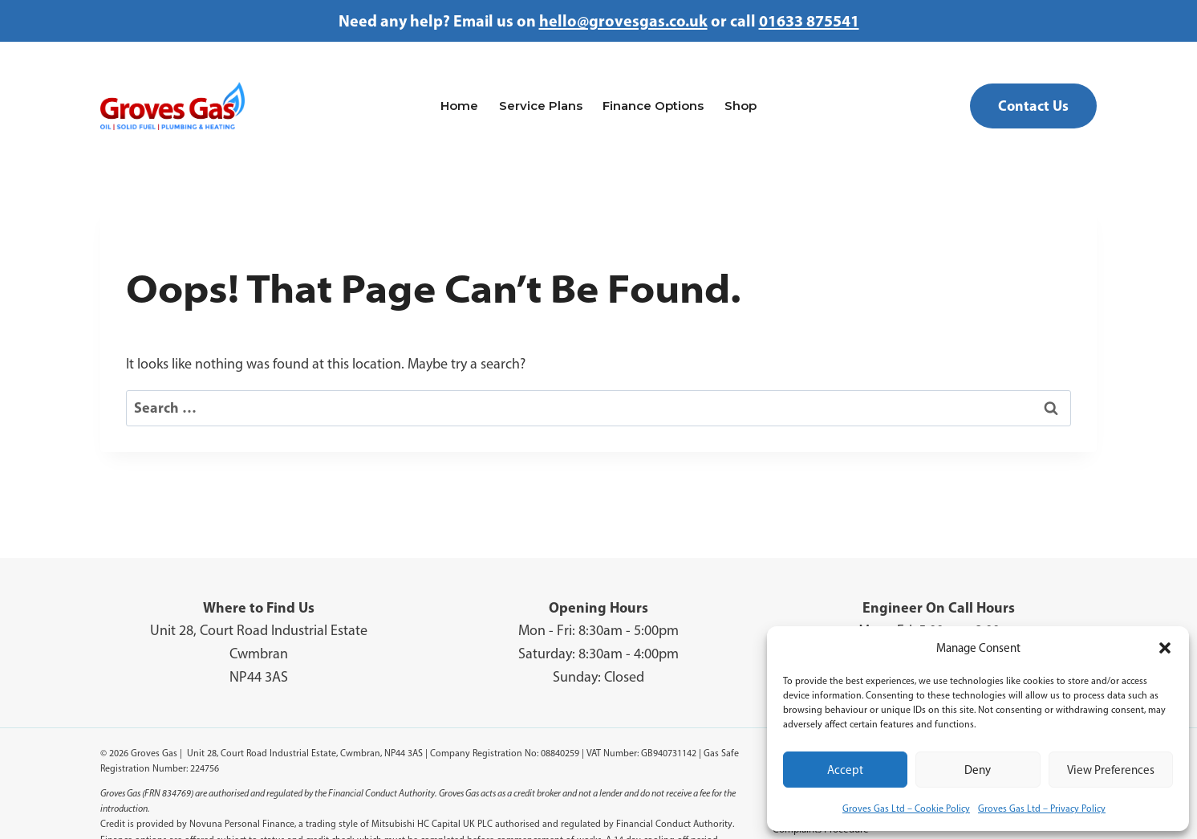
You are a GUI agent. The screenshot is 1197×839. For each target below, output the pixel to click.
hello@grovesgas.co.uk (623, 20)
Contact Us (1033, 105)
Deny (977, 770)
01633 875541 (809, 20)
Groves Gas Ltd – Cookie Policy (906, 808)
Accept (845, 770)
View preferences (1110, 770)
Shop (740, 105)
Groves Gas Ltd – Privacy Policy (1042, 808)
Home (459, 105)
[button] (1165, 648)
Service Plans (540, 105)
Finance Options (653, 105)
